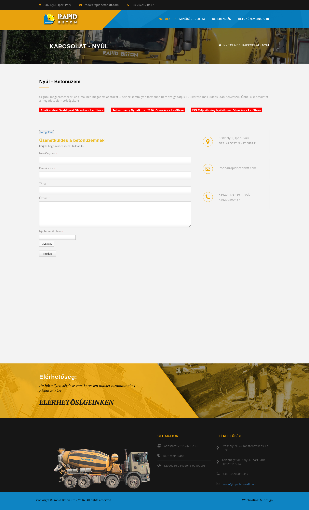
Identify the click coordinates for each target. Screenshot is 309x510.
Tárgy (43, 183)
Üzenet (44, 198)
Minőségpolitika (192, 18)
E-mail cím (47, 168)
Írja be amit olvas (51, 231)
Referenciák (221, 18)
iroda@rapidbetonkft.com (99, 5)
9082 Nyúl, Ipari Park (55, 5)
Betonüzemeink (250, 18)
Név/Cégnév (48, 153)
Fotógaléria (46, 132)
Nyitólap (165, 18)
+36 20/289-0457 (140, 5)
